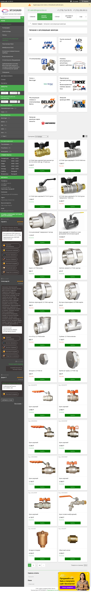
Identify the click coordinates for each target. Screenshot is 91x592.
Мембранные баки (7, 47)
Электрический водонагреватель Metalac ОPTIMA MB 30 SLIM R (10, 329)
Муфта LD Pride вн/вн (36, 268)
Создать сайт (3, 1)
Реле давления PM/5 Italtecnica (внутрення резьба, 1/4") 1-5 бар (12, 234)
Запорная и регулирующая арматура (10, 39)
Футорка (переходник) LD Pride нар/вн (71, 302)
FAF (30, 39)
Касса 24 (31, 577)
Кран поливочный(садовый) (68, 514)
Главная (32, 16)
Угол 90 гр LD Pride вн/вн (37, 336)
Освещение (5, 72)
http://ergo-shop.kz (6, 205)
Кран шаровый (33, 406)
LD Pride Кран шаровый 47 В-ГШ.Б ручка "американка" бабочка (71, 197)
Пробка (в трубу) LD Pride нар (68, 371)
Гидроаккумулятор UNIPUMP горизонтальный (11, 238)
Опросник (31, 584)
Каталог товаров (6, 24)
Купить (42, 170)
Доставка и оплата (6, 76)
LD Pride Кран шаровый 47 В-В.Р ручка (41, 196)
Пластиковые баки (7, 44)
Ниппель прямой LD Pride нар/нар (69, 268)
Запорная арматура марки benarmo (34, 119)
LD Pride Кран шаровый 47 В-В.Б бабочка (72, 160)
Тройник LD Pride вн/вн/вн (67, 336)
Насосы (4, 35)
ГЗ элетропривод (34, 58)
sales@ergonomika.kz (7, 211)
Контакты (4, 83)
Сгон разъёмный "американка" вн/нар (41, 232)
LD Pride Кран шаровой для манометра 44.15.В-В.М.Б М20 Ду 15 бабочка (41, 161)
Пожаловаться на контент (53, 590)
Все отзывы (17, 403)
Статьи (3, 79)
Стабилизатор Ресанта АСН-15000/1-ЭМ (9, 387)
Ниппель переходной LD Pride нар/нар (41, 302)
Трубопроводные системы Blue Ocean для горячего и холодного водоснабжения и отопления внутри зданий (10, 66)
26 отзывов (75, 1)
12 (39, 565)
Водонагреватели (7, 56)
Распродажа (6, 28)
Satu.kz (53, 588)
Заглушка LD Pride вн (35, 371)
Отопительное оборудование (11, 60)
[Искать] (22, 17)
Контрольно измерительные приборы (11, 52)
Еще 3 (4, 136)
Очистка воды (6, 31)
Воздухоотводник (34, 550)
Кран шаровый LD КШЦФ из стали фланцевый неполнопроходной (70, 233)
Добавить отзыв (7, 400)
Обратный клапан (64, 550)
